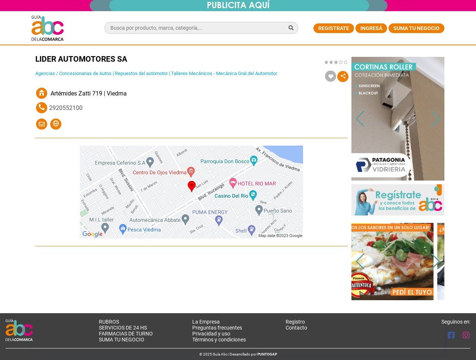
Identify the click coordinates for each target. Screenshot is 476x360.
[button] (436, 119)
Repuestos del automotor (141, 73)
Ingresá (371, 28)
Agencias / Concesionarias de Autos (73, 73)
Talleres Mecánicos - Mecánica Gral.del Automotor (224, 73)
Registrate (333, 28)
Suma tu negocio (416, 28)
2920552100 (66, 107)
